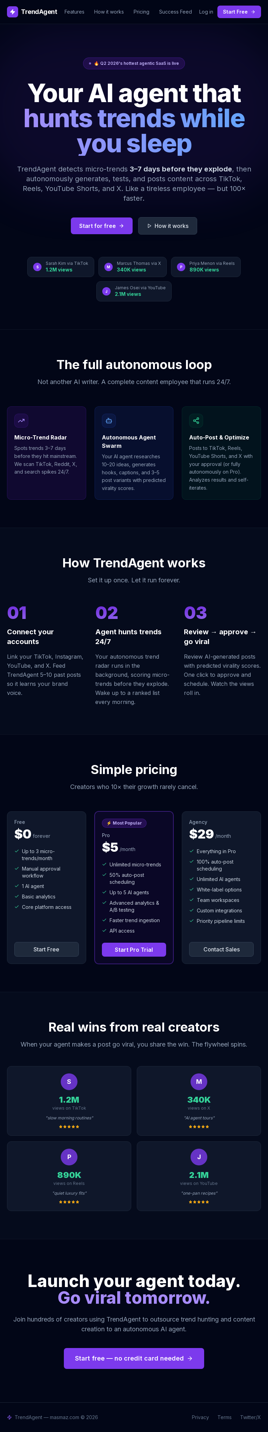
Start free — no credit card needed (134, 1358)
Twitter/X (250, 1417)
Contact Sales (221, 949)
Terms (224, 1417)
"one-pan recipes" (199, 1193)
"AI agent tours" (199, 1117)
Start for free (101, 225)
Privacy (200, 1417)
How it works (109, 12)
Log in (206, 12)
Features (74, 12)
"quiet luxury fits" (69, 1193)
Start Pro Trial (134, 949)
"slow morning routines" (69, 1117)
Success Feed (175, 12)
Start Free (239, 12)
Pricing (141, 12)
